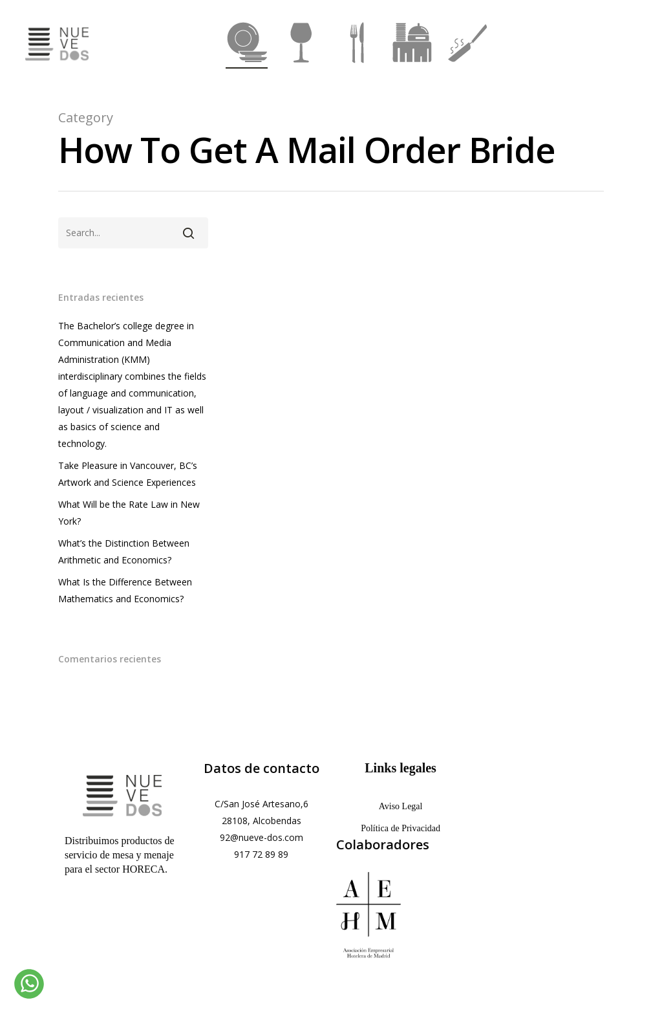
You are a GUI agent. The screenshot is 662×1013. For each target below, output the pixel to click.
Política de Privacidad (400, 828)
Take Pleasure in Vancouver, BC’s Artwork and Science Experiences (127, 473)
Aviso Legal (401, 806)
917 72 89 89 (261, 854)
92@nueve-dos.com (261, 837)
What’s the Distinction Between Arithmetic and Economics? (123, 551)
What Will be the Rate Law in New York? (129, 512)
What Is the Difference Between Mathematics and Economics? (125, 590)
